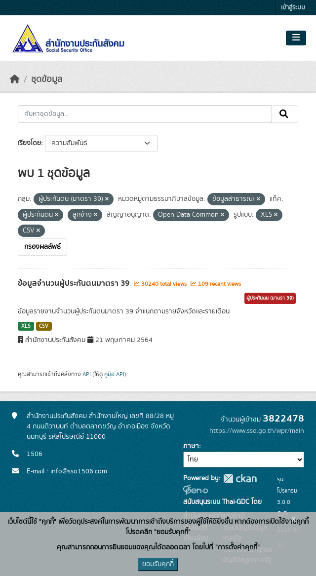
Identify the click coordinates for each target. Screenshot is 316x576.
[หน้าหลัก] (15, 79)
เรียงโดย (29, 143)
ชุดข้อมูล (46, 79)
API (86, 374)
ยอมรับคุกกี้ (158, 564)
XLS (26, 326)
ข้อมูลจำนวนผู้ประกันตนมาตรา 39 (74, 283)
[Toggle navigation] (296, 38)
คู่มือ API (114, 374)
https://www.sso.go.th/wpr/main (256, 431)
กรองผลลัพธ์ (42, 247)
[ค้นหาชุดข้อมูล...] (145, 114)
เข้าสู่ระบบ (293, 7)
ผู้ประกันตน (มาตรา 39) (270, 298)
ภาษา (191, 446)
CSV (43, 326)
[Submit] (284, 114)
